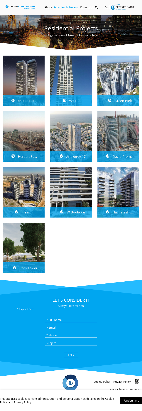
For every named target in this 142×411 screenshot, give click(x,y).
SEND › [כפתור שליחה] (71, 355)
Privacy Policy (22, 402)
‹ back (6, 20)
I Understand (131, 400)
